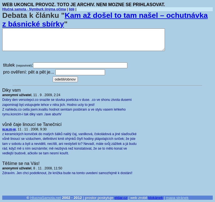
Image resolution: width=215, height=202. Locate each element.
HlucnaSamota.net (45, 198)
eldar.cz (120, 198)
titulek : (18, 65)
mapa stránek (177, 198)
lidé (71, 9)
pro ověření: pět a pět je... (28, 72)
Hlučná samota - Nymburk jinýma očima (34, 9)
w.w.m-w (9, 129)
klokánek (155, 198)
